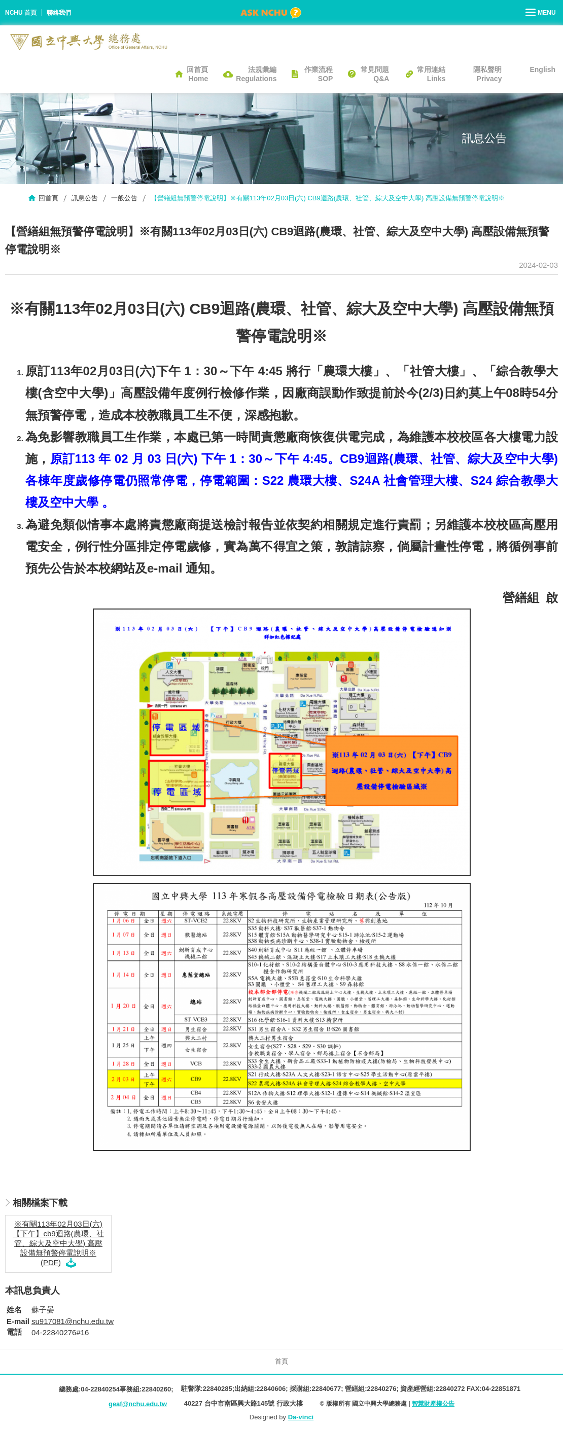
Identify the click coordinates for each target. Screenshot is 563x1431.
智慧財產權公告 (433, 1403)
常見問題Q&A (375, 74)
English (542, 69)
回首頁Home (197, 74)
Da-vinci (301, 1417)
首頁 (281, 1361)
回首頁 (48, 198)
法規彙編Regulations (256, 74)
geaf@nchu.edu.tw (138, 1404)
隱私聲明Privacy (487, 74)
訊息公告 (85, 198)
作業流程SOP (318, 74)
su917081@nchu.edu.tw (72, 1321)
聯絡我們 (59, 12)
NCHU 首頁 (21, 12)
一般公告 (124, 198)
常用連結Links (431, 74)
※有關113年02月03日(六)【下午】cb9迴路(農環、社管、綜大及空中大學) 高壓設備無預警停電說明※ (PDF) (58, 1243)
